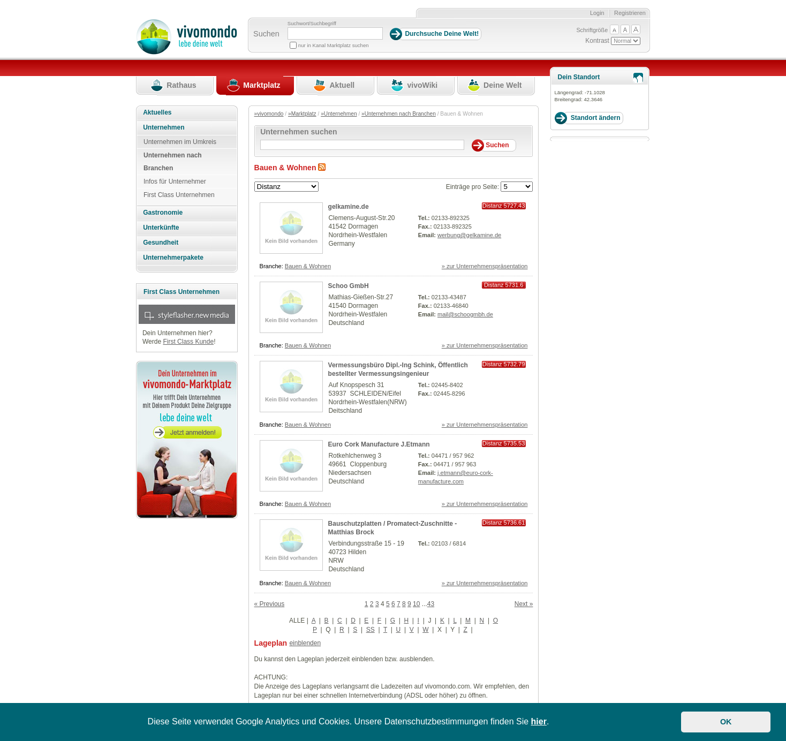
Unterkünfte (161, 227)
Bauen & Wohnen (308, 266)
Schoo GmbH (348, 286)
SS (370, 629)
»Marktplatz (302, 114)
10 (416, 604)
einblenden (305, 643)
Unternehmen (163, 127)
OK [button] (726, 721)
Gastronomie (163, 212)
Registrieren (630, 13)
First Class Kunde (188, 341)
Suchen (266, 33)
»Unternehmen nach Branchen (398, 114)
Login (597, 13)
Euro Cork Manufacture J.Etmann (379, 444)
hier (539, 721)
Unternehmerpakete (173, 257)
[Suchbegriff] (335, 33)
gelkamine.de (348, 206)
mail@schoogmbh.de (465, 314)
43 (430, 604)
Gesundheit (160, 242)
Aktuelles (157, 112)
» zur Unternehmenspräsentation (485, 266)
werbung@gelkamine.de (469, 235)
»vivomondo (269, 114)
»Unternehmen (339, 114)
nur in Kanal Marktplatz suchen (333, 45)
